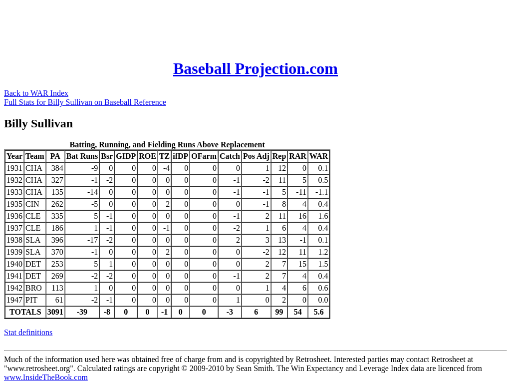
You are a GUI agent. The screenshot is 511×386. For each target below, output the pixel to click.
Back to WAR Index (36, 93)
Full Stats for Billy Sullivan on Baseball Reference (85, 102)
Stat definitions (28, 332)
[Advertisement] (185, 26)
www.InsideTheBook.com (46, 377)
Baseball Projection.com (255, 68)
